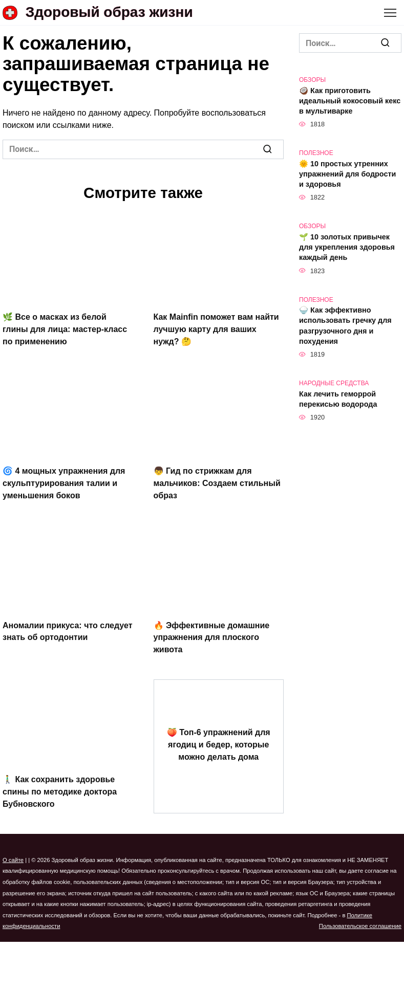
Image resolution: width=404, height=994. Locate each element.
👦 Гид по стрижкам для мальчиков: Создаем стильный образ (217, 479)
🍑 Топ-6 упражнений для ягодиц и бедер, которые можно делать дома (218, 736)
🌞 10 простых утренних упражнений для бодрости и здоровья (347, 174)
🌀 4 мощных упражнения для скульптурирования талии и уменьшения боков (64, 479)
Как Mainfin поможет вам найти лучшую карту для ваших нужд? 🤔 (216, 327)
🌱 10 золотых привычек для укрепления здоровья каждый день (347, 247)
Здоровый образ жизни (109, 12)
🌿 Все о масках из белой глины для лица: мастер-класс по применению (65, 327)
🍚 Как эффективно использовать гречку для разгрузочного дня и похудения (345, 325)
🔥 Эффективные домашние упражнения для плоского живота (212, 631)
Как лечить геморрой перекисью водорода (338, 399)
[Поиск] (267, 149)
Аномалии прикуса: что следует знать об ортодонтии (68, 625)
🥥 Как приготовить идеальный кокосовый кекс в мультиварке (349, 100)
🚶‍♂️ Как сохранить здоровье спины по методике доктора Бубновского (60, 783)
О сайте (13, 850)
